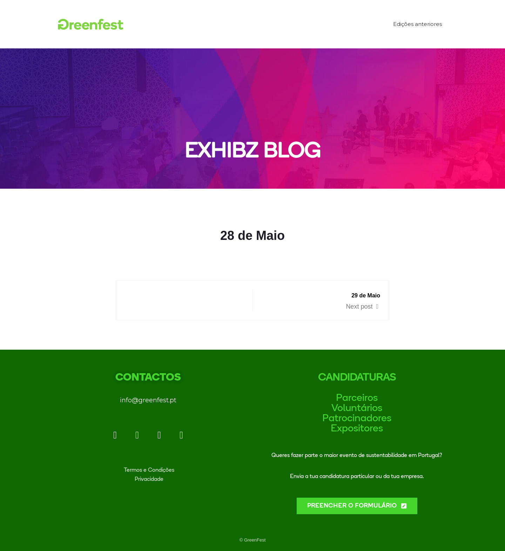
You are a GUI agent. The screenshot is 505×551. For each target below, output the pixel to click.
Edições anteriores (417, 24)
